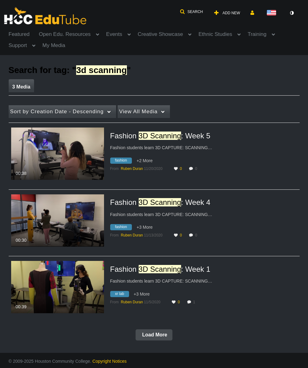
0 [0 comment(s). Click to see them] (197, 169)
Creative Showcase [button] (160, 34)
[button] (191, 11)
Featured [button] (19, 34)
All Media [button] (138, 112)
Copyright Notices (110, 361)
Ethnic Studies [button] (215, 34)
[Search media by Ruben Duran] (132, 169)
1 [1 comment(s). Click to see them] (195, 302)
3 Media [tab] (21, 86)
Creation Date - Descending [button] (57, 112)
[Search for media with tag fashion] (123, 161)
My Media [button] (53, 45)
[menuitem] (24, 33)
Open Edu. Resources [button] (65, 34)
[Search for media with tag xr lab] (122, 294)
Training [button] (257, 34)
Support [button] (18, 45)
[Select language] (273, 13)
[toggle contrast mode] (292, 13)
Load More (154, 334)
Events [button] (114, 34)
